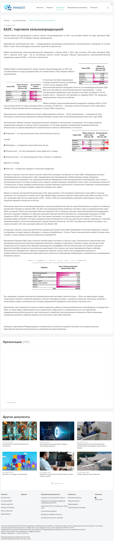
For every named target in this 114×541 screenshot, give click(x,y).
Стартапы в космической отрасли (53, 498)
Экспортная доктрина (49, 511)
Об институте (5, 498)
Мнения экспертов (7, 507)
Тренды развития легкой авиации (88, 474)
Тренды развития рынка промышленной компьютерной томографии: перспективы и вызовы (92, 446)
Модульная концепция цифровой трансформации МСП (53, 502)
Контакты (94, 7)
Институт (40, 7)
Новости (50, 7)
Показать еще (58, 483)
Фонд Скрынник (6, 511)
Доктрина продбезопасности (51, 514)
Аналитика (60, 7)
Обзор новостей (7, 504)
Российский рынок (74, 498)
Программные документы (77, 7)
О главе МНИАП (6, 501)
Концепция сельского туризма (52, 518)
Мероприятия (6, 514)
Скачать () (11, 402)
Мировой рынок (74, 501)
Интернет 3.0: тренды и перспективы (14, 474)
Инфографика (73, 504)
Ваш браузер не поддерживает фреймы (58, 373)
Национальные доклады (76, 507)
